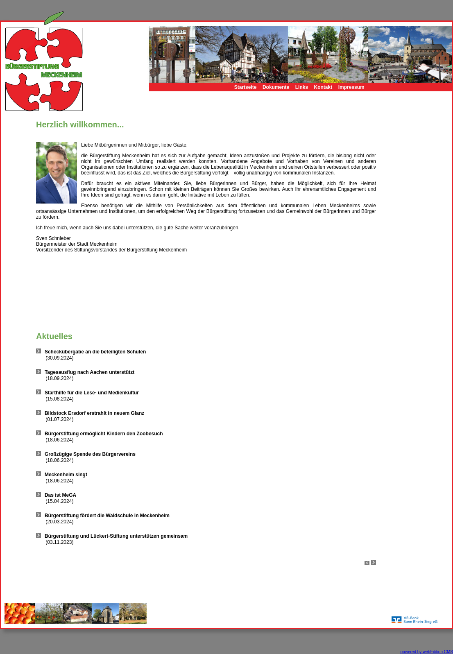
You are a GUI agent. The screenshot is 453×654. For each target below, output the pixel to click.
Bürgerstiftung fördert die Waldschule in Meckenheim (107, 515)
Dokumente (276, 87)
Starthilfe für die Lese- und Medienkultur (92, 393)
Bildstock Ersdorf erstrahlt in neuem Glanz (94, 413)
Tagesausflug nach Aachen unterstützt (89, 372)
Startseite (245, 87)
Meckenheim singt (66, 474)
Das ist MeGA (60, 495)
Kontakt (323, 87)
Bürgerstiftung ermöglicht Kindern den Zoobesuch (104, 434)
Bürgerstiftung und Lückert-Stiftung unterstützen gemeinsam (116, 536)
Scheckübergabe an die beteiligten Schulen (95, 352)
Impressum (351, 87)
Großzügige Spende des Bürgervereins (90, 454)
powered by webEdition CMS (427, 651)
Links (301, 87)
